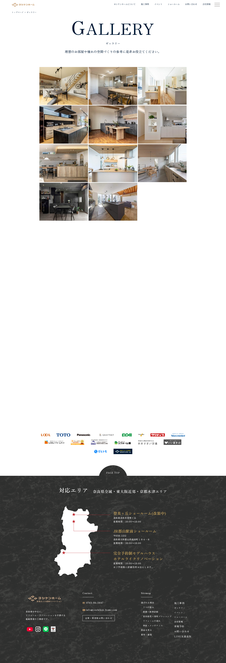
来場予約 (179, 626)
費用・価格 (146, 634)
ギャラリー (179, 607)
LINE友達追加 (182, 636)
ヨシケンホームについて (124, 4)
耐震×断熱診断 (151, 611)
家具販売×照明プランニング (157, 616)
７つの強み (148, 607)
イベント (158, 4)
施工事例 (145, 4)
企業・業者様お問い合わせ (98, 618)
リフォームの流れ (152, 620)
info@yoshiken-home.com (101, 609)
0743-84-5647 (94, 602)
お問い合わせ (191, 4)
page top (113, 472)
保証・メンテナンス (153, 625)
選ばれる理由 (147, 602)
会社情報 (206, 4)
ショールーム (174, 4)
